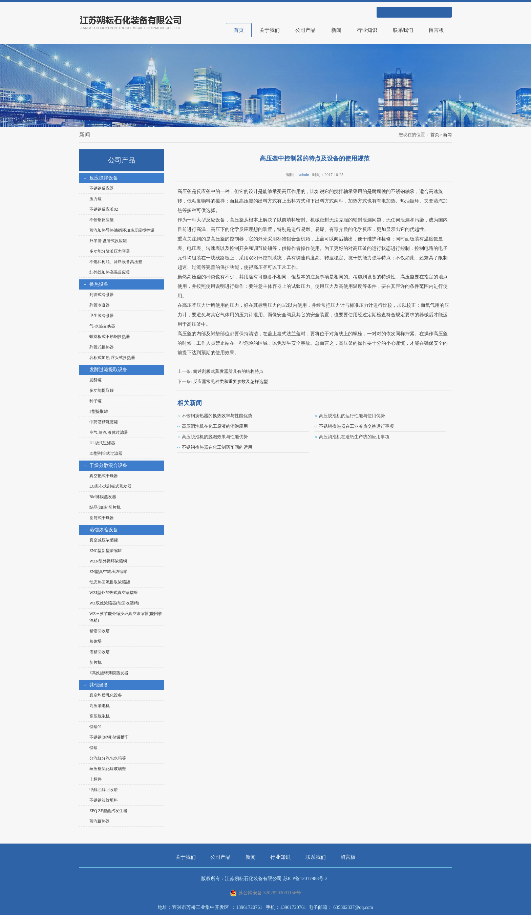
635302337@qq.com (353, 907)
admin (304, 174)
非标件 (95, 779)
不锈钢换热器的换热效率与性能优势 (217, 415)
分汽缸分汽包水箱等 (107, 758)
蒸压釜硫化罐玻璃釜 (107, 768)
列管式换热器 (101, 347)
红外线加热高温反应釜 (109, 272)
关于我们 (269, 30)
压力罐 (95, 198)
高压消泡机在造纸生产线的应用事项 (354, 436)
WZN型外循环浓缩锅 (108, 561)
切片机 (95, 662)
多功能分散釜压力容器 (109, 251)
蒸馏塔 (95, 641)
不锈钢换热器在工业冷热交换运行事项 (356, 426)
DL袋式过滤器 (102, 443)
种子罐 (95, 401)
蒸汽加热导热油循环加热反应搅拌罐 (121, 230)
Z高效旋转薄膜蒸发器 (108, 673)
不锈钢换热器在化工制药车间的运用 (217, 447)
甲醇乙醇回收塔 (103, 789)
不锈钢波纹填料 (103, 800)
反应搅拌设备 (103, 177)
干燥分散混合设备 (108, 465)
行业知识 (367, 30)
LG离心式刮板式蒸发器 (110, 486)
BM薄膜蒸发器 (102, 496)
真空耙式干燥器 (103, 475)
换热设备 (98, 284)
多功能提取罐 (101, 390)
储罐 (93, 747)
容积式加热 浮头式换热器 (112, 357)
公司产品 (305, 30)
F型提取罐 (98, 411)
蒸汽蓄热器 (99, 821)
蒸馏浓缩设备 (103, 529)
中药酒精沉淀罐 (103, 422)
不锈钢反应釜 (101, 219)
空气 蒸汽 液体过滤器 (108, 432)
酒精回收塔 (99, 652)
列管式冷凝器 (101, 294)
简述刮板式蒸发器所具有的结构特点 (228, 371)
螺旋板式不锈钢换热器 (109, 336)
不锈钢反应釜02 (103, 209)
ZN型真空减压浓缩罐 (108, 571)
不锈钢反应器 (101, 188)
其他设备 (98, 684)
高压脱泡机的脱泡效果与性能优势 (215, 436)
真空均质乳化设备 (105, 695)
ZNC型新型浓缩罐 (105, 550)
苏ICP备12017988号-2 (305, 878)
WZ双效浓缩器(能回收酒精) (114, 603)
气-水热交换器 (102, 326)
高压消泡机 (99, 705)
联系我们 (403, 30)
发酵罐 (95, 380)
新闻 (336, 30)
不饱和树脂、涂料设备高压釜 (115, 261)
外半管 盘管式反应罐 (108, 240)
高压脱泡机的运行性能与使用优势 (352, 415)
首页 (239, 30)
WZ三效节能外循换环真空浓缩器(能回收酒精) (125, 617)
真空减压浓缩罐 (103, 540)
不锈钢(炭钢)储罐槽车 (109, 737)
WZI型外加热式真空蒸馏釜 (113, 592)
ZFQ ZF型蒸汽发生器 (108, 810)
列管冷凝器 (99, 305)
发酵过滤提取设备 (108, 369)
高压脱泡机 (99, 716)
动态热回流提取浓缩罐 (109, 582)
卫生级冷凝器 (101, 315)
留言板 (436, 30)
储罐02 (95, 726)
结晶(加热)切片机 (105, 507)
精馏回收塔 (99, 631)
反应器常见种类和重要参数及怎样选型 (230, 381)
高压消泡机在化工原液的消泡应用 (215, 426)
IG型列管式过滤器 (105, 453)
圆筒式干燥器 (101, 517)
